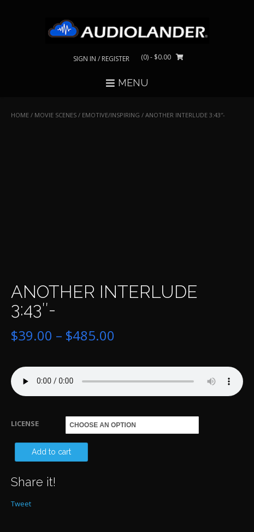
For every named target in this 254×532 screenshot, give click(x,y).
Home (20, 115)
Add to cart (51, 451)
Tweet (21, 504)
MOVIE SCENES (55, 115)
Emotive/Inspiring (111, 115)
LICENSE (25, 423)
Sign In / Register (101, 59)
